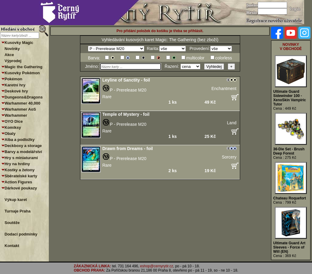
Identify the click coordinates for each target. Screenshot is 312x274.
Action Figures (18, 182)
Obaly (10, 133)
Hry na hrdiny (17, 164)
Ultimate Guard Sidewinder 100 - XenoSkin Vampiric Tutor (289, 97)
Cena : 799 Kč (284, 202)
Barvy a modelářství (23, 151)
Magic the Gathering (23, 67)
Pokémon (13, 79)
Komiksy (13, 127)
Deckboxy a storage (23, 145)
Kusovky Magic (19, 42)
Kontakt (12, 245)
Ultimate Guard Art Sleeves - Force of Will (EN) (289, 247)
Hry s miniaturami (21, 157)
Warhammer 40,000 (22, 103)
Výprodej (13, 60)
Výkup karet (16, 199)
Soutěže (12, 222)
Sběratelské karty (21, 176)
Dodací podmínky (21, 234)
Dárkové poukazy (21, 188)
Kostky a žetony (20, 170)
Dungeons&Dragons (24, 97)
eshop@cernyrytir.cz (156, 266)
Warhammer (16, 115)
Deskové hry (16, 91)
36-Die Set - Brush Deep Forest (288, 151)
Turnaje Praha (18, 211)
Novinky (12, 48)
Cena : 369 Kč (284, 256)
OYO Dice (14, 121)
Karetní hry (15, 85)
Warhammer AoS (20, 109)
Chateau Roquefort (289, 198)
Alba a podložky (20, 139)
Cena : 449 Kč (284, 108)
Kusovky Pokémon (22, 73)
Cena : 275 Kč (284, 157)
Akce (9, 54)
